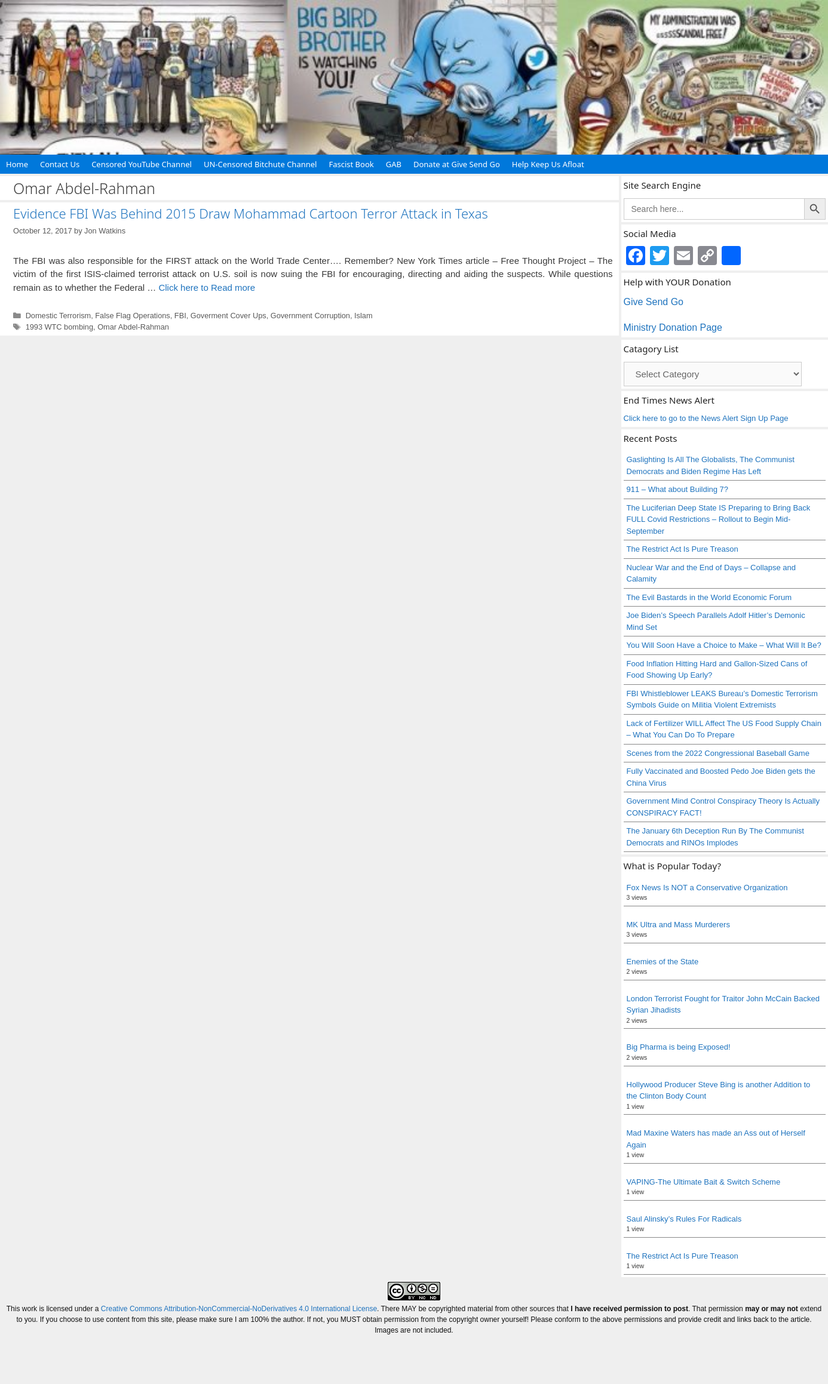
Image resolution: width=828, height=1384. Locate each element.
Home (17, 164)
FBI (180, 315)
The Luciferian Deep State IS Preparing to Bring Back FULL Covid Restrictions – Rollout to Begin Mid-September (719, 519)
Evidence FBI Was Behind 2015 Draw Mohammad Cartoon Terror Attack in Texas (250, 213)
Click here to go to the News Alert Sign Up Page (706, 418)
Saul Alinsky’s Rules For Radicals (684, 1218)
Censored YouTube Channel (141, 164)
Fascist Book (351, 164)
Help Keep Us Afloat (548, 164)
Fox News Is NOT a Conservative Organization (707, 887)
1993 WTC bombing (59, 326)
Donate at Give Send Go (456, 164)
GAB (393, 164)
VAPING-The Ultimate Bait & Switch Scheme (704, 1181)
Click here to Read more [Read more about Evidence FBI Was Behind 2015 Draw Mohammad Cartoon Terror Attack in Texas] (206, 287)
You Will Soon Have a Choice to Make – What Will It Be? (724, 645)
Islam (363, 315)
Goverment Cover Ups (228, 315)
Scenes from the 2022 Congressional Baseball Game (718, 753)
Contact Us (59, 164)
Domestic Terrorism (58, 315)
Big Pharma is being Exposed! (679, 1046)
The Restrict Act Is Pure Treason (682, 549)
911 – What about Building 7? (678, 489)
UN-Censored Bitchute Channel (260, 164)
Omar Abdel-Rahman (133, 326)
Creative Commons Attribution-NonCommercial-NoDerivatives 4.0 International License (239, 1309)
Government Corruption (310, 315)
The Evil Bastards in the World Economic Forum (709, 597)
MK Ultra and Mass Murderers (678, 924)
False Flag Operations (132, 315)
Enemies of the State (663, 961)
